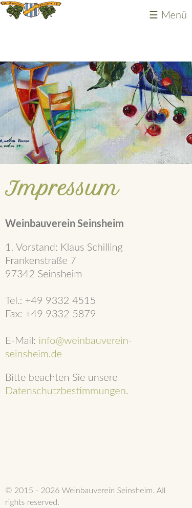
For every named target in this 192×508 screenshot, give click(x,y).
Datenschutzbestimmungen (65, 390)
